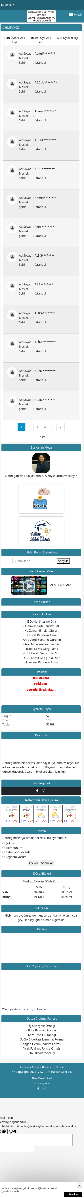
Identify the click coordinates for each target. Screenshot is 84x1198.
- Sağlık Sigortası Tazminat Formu (41, 1039)
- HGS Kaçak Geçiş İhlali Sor (41, 653)
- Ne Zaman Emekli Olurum (41, 631)
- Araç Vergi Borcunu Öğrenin (41, 640)
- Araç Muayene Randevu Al (41, 644)
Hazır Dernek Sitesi (42, 1078)
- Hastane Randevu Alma (41, 662)
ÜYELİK (7, 5)
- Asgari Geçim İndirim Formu (41, 1044)
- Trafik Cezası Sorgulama (41, 649)
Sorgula (63, 561)
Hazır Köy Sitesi (41, 1083)
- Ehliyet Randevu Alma (41, 635)
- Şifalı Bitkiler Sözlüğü (41, 1053)
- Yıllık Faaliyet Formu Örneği (41, 1048)
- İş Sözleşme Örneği (41, 1026)
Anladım (73, 1194)
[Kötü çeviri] (13, 1131)
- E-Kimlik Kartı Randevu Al (41, 626)
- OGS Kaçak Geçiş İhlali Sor (41, 658)
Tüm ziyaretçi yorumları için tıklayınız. (24, 1009)
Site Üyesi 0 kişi (67, 38)
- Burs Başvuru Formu (41, 1030)
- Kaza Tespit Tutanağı (41, 1035)
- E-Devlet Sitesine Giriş (41, 621)
